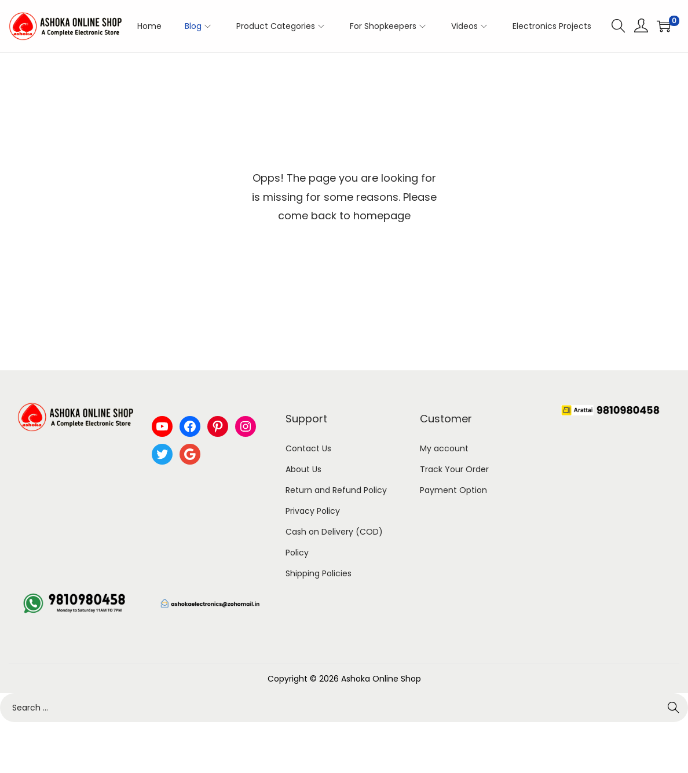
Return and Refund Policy (336, 490)
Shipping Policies (319, 573)
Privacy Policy (313, 511)
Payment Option (453, 490)
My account (444, 448)
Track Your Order (454, 469)
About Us (303, 469)
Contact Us (308, 448)
